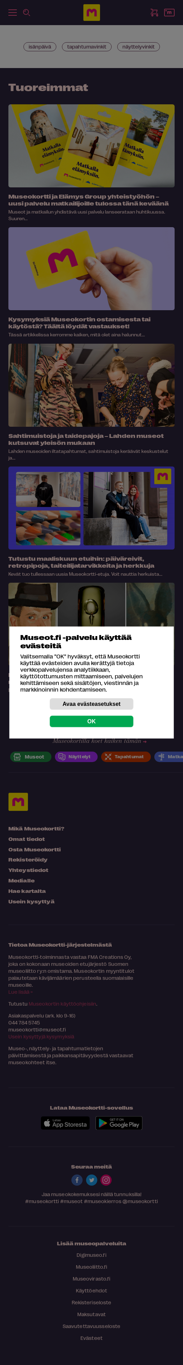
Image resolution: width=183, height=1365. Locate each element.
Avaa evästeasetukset (92, 704)
